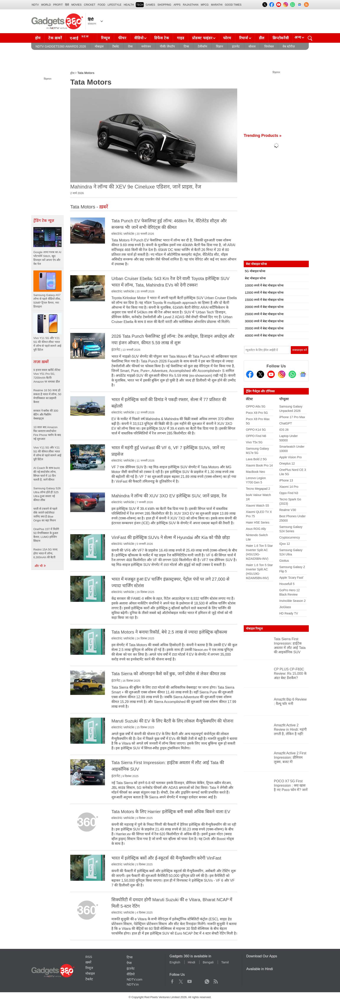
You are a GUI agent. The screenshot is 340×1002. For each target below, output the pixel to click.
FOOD (101, 4)
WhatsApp (207, 980)
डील (262, 38)
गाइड (180, 38)
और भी (40, 566)
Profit (58, 4)
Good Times (233, 4)
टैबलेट (115, 46)
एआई (80, 37)
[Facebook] (249, 374)
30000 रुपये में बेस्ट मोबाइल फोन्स (264, 321)
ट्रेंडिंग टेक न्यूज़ (43, 220)
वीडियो (138, 38)
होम (37, 38)
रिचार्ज (243, 38)
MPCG (205, 4)
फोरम (227, 38)
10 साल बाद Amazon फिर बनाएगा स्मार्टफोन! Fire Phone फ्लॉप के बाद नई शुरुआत (47, 433)
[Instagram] (281, 374)
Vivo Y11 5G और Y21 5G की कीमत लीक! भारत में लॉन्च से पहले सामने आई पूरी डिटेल (47, 453)
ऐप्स (130, 46)
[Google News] (303, 374)
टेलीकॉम (202, 46)
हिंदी (67, 4)
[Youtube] (271, 374)
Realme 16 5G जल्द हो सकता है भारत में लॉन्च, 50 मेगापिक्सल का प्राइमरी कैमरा (47, 396)
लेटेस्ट (249, 399)
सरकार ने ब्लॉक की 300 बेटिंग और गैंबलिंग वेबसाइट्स (45, 414)
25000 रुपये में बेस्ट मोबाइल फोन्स (264, 314)
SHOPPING (164, 4)
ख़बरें (88, 962)
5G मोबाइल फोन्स (255, 271)
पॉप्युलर (284, 399)
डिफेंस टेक (161, 38)
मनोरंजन (146, 46)
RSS (88, 957)
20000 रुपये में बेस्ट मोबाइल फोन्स (264, 307)
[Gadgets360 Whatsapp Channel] (292, 374)
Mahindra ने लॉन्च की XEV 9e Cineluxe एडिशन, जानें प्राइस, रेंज (135, 187)
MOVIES (76, 4)
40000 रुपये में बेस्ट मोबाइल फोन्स (264, 335)
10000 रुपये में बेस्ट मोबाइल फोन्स (264, 285)
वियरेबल (269, 46)
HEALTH (129, 4)
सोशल (251, 46)
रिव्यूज (105, 38)
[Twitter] (260, 374)
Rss (215, 980)
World (46, 4)
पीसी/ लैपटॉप (167, 46)
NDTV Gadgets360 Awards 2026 (61, 46)
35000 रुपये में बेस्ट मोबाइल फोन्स (264, 328)
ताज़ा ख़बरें (41, 362)
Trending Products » (262, 135)
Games (150, 4)
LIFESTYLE (114, 4)
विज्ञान (219, 46)
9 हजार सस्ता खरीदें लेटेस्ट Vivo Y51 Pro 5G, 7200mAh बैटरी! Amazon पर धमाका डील (46, 375)
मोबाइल (99, 46)
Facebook (172, 980)
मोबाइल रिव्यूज (254, 628)
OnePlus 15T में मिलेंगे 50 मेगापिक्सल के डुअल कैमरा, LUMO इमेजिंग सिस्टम (46, 534)
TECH (139, 4)
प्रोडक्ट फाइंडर (202, 38)
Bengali (208, 962)
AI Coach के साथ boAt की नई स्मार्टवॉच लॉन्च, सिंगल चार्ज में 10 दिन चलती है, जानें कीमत (46, 473)
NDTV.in (133, 984)
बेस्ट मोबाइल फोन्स (255, 278)
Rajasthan (190, 4)
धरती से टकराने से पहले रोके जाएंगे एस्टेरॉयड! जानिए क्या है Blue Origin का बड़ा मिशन (45, 514)
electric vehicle (122, 233)
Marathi (216, 4)
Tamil (225, 962)
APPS (177, 4)
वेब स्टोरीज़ (289, 46)
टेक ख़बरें (55, 38)
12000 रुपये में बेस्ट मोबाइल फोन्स (264, 292)
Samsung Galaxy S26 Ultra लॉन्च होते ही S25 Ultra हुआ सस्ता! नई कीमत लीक (47, 494)
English (175, 962)
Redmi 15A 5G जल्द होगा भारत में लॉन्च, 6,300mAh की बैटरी (45, 553)
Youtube (189, 980)
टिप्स (186, 46)
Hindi (191, 962)
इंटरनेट (236, 46)
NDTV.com (134, 979)
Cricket (89, 4)
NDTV (35, 4)
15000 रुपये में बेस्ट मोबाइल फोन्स (264, 299)
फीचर (122, 38)
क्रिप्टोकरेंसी (281, 38)
